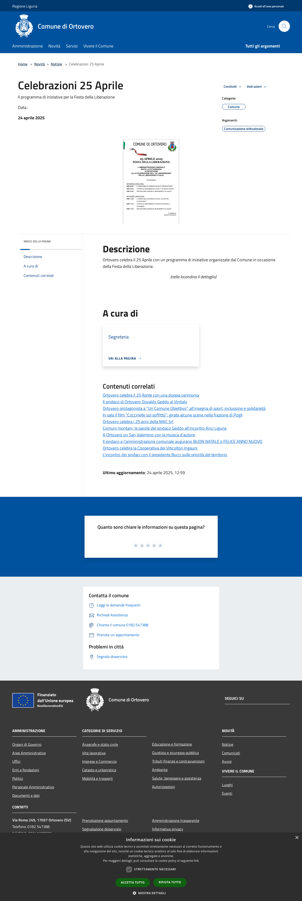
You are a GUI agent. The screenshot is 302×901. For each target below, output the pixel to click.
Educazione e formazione (172, 744)
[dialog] (151, 867)
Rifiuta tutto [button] (170, 882)
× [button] (296, 838)
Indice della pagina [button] (37, 241)
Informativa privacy (167, 829)
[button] (151, 893)
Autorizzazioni (163, 786)
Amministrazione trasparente (175, 820)
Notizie (56, 64)
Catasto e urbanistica (99, 770)
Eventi (227, 793)
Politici (17, 778)
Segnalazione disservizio (101, 829)
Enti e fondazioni (25, 770)
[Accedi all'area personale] (266, 6)
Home (22, 64)
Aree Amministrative (29, 753)
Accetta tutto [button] (133, 882)
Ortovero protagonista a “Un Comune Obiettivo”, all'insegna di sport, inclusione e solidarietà (184, 408)
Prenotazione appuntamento (105, 820)
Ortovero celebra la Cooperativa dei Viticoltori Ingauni (150, 448)
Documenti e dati (26, 795)
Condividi (233, 87)
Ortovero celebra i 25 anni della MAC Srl (138, 421)
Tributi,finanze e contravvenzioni (178, 761)
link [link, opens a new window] (196, 861)
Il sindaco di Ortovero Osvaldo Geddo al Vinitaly (145, 402)
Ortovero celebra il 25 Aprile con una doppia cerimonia (151, 395)
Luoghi (227, 785)
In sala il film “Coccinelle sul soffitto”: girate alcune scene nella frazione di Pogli (172, 415)
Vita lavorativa (94, 753)
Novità (39, 64)
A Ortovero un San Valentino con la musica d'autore (149, 435)
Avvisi (227, 761)
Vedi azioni (257, 87)
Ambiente (160, 769)
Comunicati (231, 753)
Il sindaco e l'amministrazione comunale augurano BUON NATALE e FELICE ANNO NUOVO (182, 441)
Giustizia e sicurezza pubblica (175, 752)
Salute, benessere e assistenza (176, 778)
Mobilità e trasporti (97, 778)
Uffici (16, 761)
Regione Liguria (24, 6)
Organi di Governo (26, 744)
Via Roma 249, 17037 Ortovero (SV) (41, 820)
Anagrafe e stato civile (100, 744)
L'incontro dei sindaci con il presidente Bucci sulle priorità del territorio (165, 454)
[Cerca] (284, 26)
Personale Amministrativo (33, 787)
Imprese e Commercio (99, 761)
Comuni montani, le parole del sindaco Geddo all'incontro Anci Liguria (164, 428)
